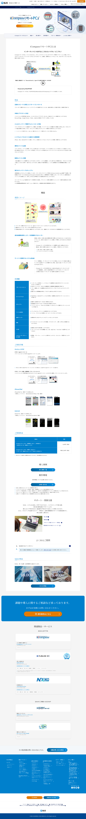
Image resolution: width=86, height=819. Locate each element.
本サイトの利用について (33, 804)
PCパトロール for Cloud (23, 733)
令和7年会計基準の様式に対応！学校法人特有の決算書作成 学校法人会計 (73, 768)
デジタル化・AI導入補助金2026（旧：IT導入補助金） (73, 778)
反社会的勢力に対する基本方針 (56, 804)
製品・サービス (22, 7)
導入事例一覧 (43, 470)
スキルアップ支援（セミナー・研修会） (52, 522)
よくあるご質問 (67, 35)
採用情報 (47, 1)
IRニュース (9, 765)
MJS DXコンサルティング (23, 776)
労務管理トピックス (71, 782)
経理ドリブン (70, 780)
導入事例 (38, 35)
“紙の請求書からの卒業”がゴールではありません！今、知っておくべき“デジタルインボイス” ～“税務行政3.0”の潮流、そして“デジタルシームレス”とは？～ (73, 773)
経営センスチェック (71, 783)
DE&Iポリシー (46, 804)
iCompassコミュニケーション (24, 644)
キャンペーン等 (21, 768)
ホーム (16, 7)
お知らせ (8, 767)
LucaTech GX (34, 762)
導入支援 (46, 516)
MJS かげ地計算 (46, 770)
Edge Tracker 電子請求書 (36, 770)
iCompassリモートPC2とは (20, 35)
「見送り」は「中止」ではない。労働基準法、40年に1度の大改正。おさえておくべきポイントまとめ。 (73, 764)
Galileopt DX (34, 764)
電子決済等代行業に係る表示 (43, 805)
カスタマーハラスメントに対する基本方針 (57, 805)
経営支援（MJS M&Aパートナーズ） (51, 525)
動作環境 (45, 35)
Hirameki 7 (46, 783)
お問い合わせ (68, 1)
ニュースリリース (10, 764)
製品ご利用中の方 (41, 1)
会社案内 (31, 1)
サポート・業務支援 (55, 35)
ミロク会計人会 (61, 1)
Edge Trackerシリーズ (47, 775)
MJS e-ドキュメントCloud (35, 774)
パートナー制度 (54, 1)
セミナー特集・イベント (60, 763)
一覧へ (77, 785)
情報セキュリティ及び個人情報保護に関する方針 (28, 805)
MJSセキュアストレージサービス (25, 715)
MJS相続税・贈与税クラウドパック (46, 772)
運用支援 (46, 519)
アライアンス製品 (22, 763)
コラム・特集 (70, 759)
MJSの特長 (43, 586)
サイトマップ (25, 804)
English (73, 1)
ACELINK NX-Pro (21, 686)
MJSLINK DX (20, 663)
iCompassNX (45, 767)
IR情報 (35, 1)
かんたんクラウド (35, 779)
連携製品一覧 (21, 765)
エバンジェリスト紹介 (60, 765)
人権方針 (40, 804)
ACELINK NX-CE (34, 767)
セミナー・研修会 (59, 759)
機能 (31, 35)
